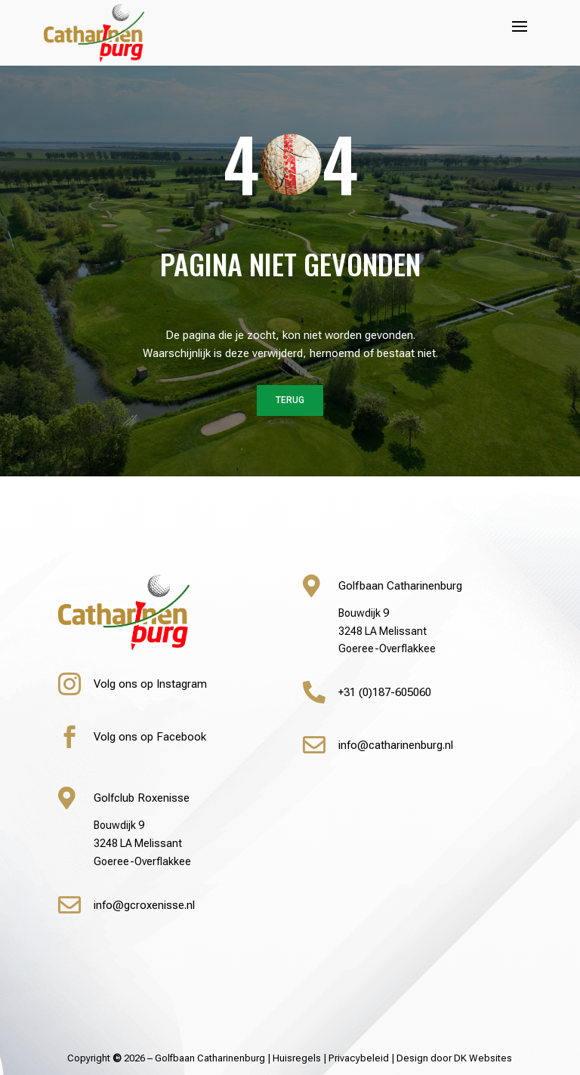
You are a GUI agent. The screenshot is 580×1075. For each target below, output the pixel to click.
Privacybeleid (359, 1058)
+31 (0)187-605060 (384, 692)
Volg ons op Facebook (150, 737)
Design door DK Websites (454, 1058)
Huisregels (297, 1058)
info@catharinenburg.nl (395, 745)
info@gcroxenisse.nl (144, 905)
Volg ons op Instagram (150, 684)
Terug (290, 400)
